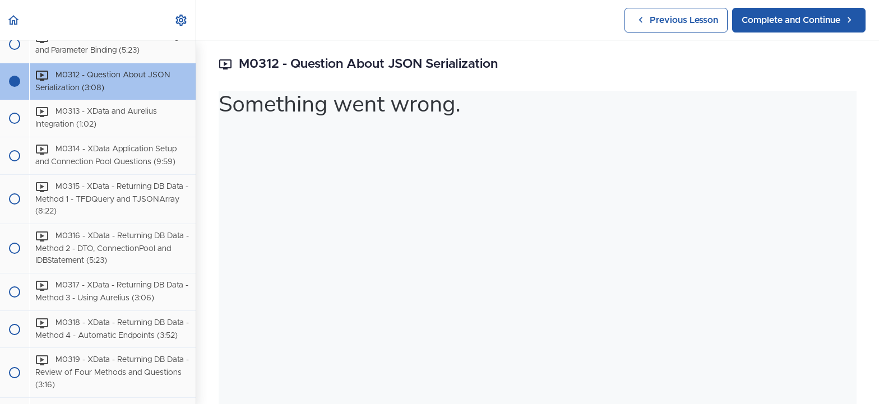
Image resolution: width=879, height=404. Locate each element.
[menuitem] (182, 20)
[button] (14, 20)
